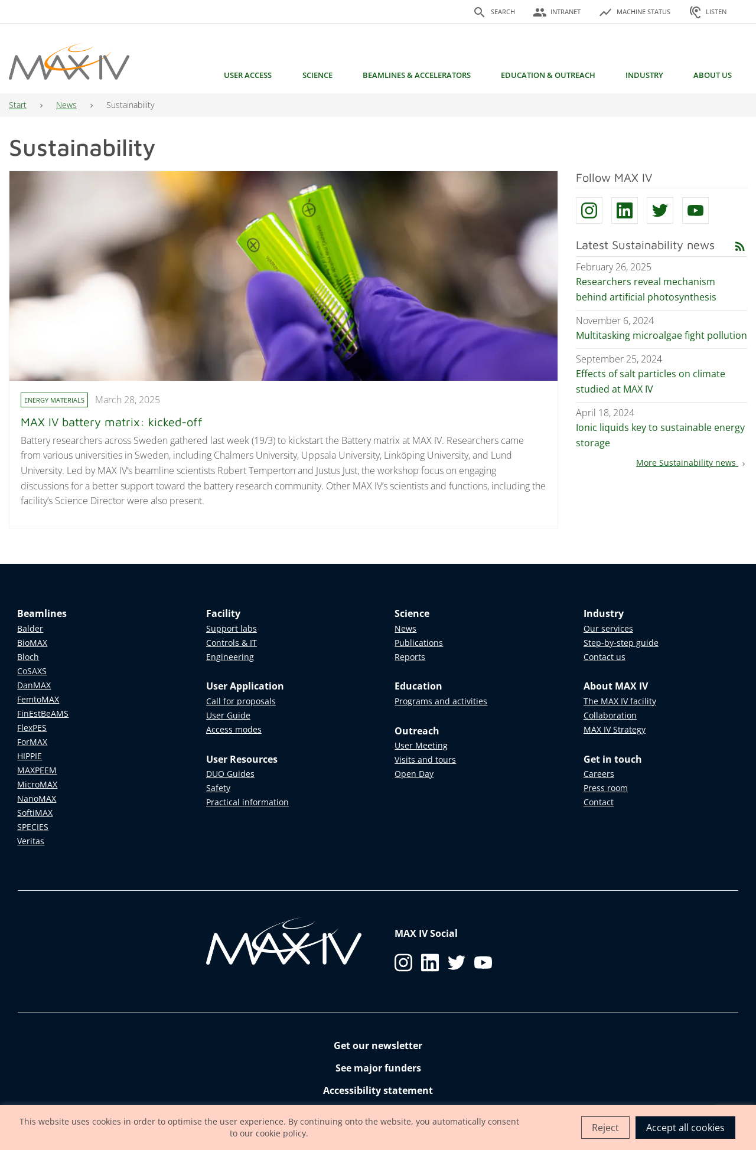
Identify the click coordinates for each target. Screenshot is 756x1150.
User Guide (228, 715)
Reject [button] (605, 1127)
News (66, 104)
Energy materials (54, 400)
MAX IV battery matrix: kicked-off (112, 422)
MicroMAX (37, 784)
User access (248, 75)
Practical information (247, 802)
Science (317, 75)
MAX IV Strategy (615, 729)
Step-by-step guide (621, 642)
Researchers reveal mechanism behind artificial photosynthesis (646, 289)
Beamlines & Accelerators (417, 75)
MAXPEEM (37, 770)
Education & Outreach (548, 75)
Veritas (30, 841)
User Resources (242, 759)
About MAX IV (616, 685)
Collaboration (610, 715)
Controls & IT (231, 642)
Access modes (234, 729)
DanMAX (34, 685)
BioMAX (32, 642)
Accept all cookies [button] (685, 1127)
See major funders (378, 1067)
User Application (245, 685)
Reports (410, 656)
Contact (599, 802)
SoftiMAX (35, 812)
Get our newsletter (378, 1045)
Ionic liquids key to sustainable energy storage (660, 435)
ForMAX (32, 741)
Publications (419, 642)
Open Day (414, 773)
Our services (608, 628)
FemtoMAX (38, 699)
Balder (30, 628)
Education (418, 685)
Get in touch (613, 759)
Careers (599, 773)
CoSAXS (32, 671)
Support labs (231, 628)
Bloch (28, 656)
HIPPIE (29, 756)
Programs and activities (441, 701)
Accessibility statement (378, 1090)
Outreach (417, 730)
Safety (218, 787)
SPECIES (32, 826)
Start (18, 104)
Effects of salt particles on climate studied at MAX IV (650, 381)
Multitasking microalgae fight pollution (661, 335)
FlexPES (32, 727)
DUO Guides (230, 773)
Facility (223, 613)
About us (712, 75)
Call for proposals (241, 701)
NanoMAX (36, 798)
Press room (606, 787)
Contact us (604, 656)
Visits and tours (425, 759)
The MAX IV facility (620, 701)
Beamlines (42, 613)
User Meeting (421, 745)
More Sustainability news (691, 462)
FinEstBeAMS (43, 713)
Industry (644, 75)
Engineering (230, 656)
